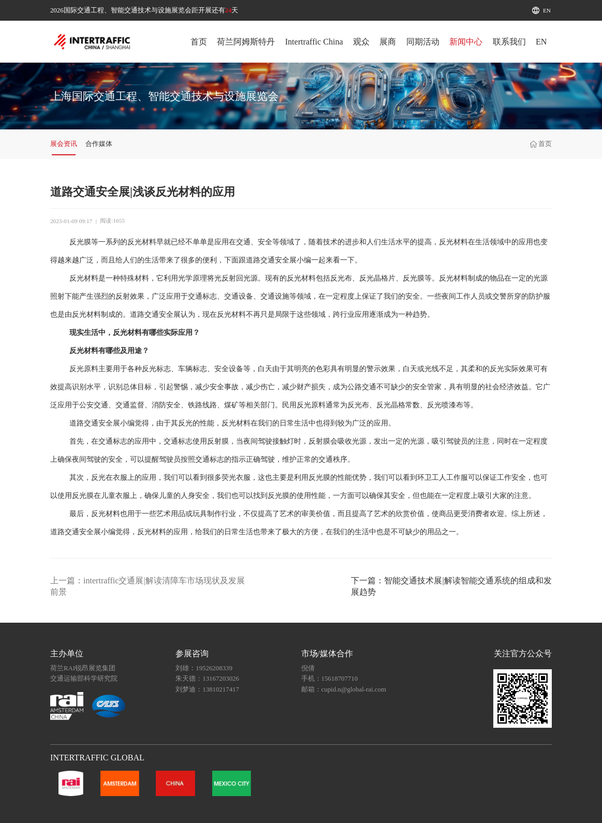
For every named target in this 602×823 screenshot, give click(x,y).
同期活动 (422, 41)
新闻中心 (465, 41)
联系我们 (509, 41)
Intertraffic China (314, 41)
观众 (361, 41)
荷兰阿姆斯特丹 (246, 41)
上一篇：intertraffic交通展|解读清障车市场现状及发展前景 (147, 586)
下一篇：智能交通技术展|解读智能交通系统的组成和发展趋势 (451, 586)
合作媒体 (98, 144)
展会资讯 (63, 144)
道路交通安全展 (271, 260)
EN (547, 10)
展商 (387, 41)
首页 (198, 41)
